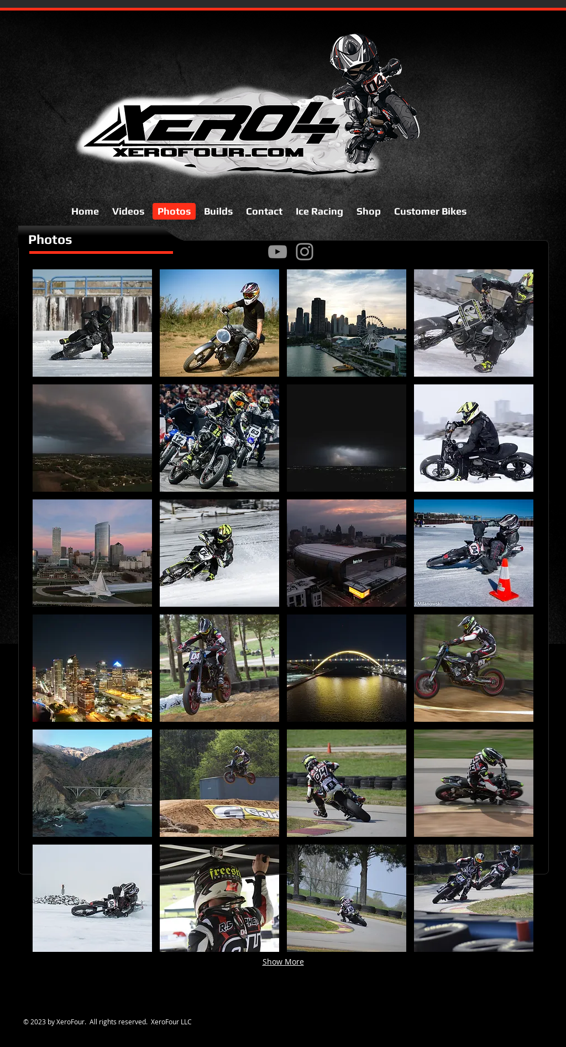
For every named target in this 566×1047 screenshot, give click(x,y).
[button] (92, 323)
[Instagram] (304, 251)
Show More (283, 961)
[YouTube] (277, 251)
